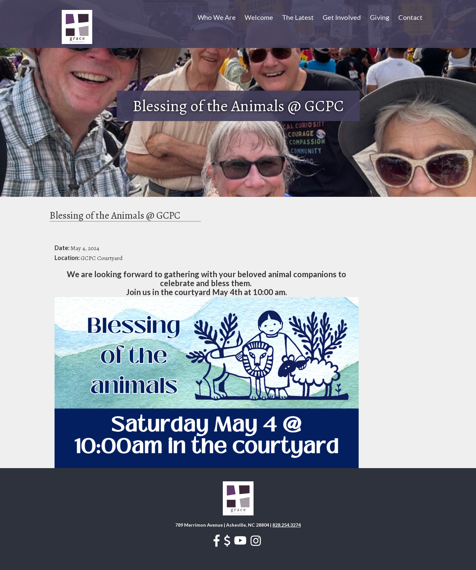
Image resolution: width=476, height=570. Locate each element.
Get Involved (342, 17)
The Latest (298, 17)
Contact (410, 17)
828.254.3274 (286, 525)
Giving (379, 17)
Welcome (259, 17)
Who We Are (217, 17)
